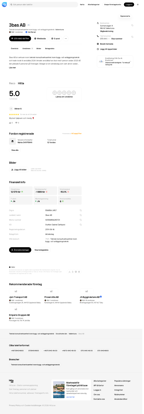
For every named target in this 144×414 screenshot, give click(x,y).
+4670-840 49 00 (69, 351)
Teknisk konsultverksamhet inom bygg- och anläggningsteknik (31, 30)
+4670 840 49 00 (50, 351)
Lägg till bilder (19, 170)
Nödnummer (119, 394)
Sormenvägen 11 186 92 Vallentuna (107, 27)
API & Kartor (99, 385)
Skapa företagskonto (112, 5)
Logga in (129, 5)
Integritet (118, 390)
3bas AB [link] (81, 334)
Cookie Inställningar (33, 405)
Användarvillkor (120, 399)
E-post (55, 38)
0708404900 (33, 351)
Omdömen (27, 48)
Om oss (97, 394)
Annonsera (118, 385)
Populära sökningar (122, 381)
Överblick (14, 49)
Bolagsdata (49, 49)
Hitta (21, 83)
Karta (82, 5)
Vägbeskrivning (106, 31)
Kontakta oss (99, 399)
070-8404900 (103, 351)
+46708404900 (17, 351)
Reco (12, 83)
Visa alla (14, 150)
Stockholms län (61, 334)
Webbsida (40, 38)
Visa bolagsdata (41, 250)
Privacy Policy (15, 405)
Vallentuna (59, 30)
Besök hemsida (106, 44)
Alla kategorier (100, 381)
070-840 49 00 (87, 351)
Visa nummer (116, 39)
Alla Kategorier (94, 5)
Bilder (39, 49)
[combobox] (44, 4)
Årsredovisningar (20, 250)
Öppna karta (125, 16)
